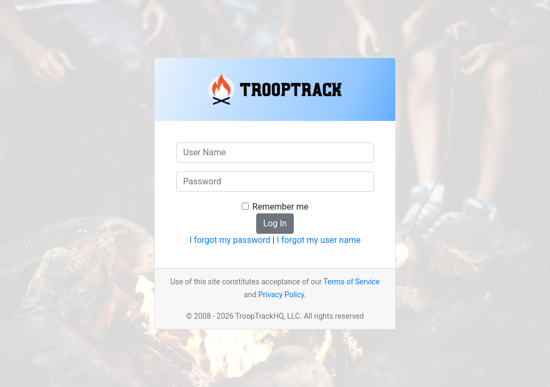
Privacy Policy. (282, 294)
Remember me (280, 207)
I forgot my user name (318, 240)
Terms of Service (351, 281)
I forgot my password (230, 240)
